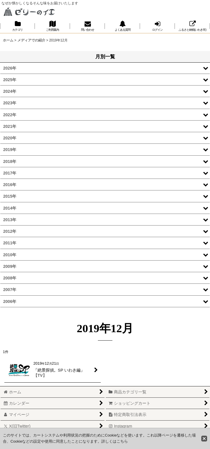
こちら (122, 441)
